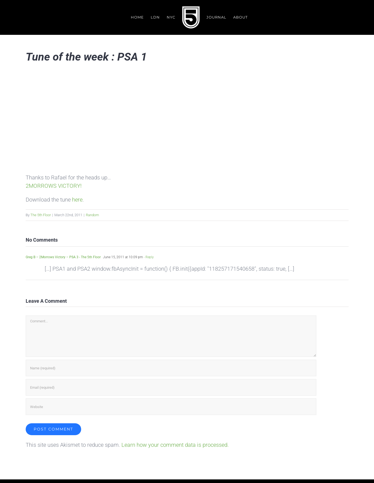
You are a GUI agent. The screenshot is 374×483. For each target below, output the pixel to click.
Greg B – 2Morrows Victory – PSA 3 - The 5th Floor (63, 257)
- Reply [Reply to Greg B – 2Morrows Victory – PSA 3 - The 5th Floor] (148, 257)
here (77, 199)
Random (92, 215)
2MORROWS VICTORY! (54, 185)
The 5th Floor (40, 215)
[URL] (171, 407)
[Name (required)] (171, 368)
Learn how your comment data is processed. (175, 445)
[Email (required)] (171, 387)
